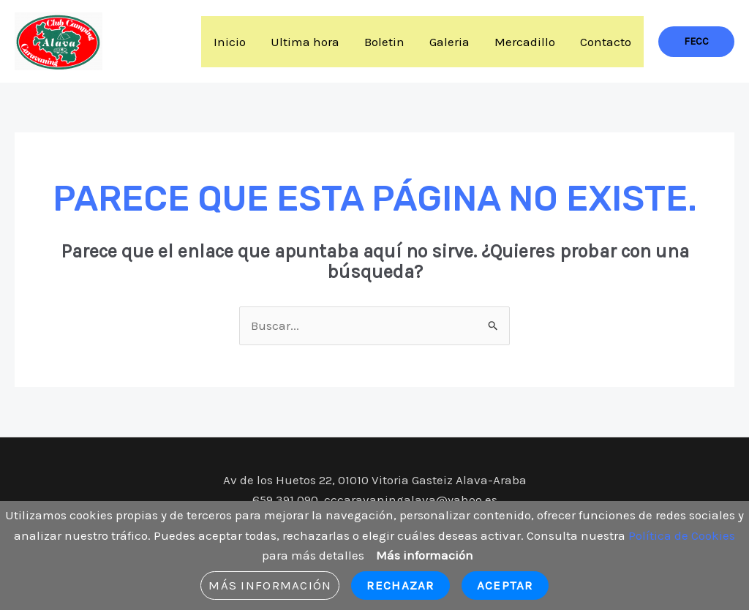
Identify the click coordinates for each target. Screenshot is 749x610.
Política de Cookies (681, 535)
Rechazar (400, 585)
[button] (696, 41)
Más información (424, 555)
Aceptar (505, 585)
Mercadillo (524, 41)
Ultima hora (305, 41)
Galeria (449, 41)
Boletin (384, 41)
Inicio (230, 41)
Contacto (605, 41)
